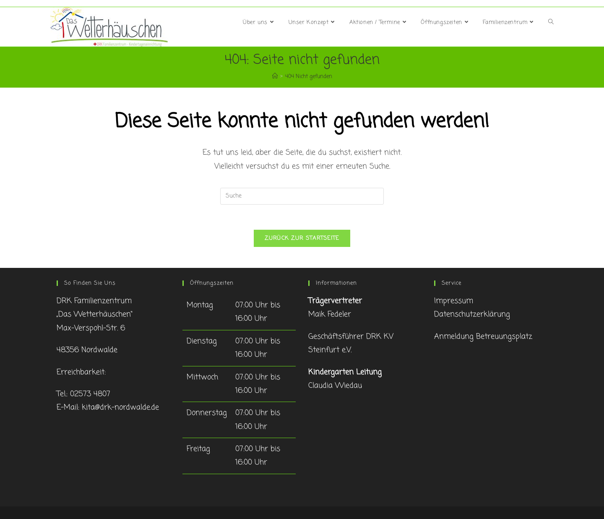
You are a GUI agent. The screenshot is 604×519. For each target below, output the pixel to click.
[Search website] (551, 22)
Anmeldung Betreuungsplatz (483, 337)
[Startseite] (275, 76)
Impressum (453, 301)
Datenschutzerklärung (472, 314)
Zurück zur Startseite (302, 238)
